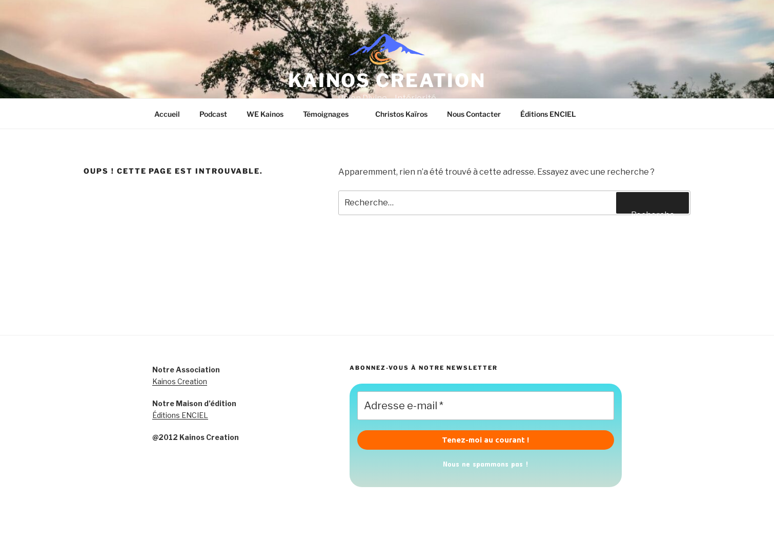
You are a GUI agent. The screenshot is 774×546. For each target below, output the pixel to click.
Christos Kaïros (401, 114)
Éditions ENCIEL (548, 114)
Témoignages (330, 114)
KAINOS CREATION (387, 80)
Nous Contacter (474, 114)
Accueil (167, 114)
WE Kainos (265, 114)
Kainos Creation (179, 381)
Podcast (213, 114)
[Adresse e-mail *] (485, 405)
